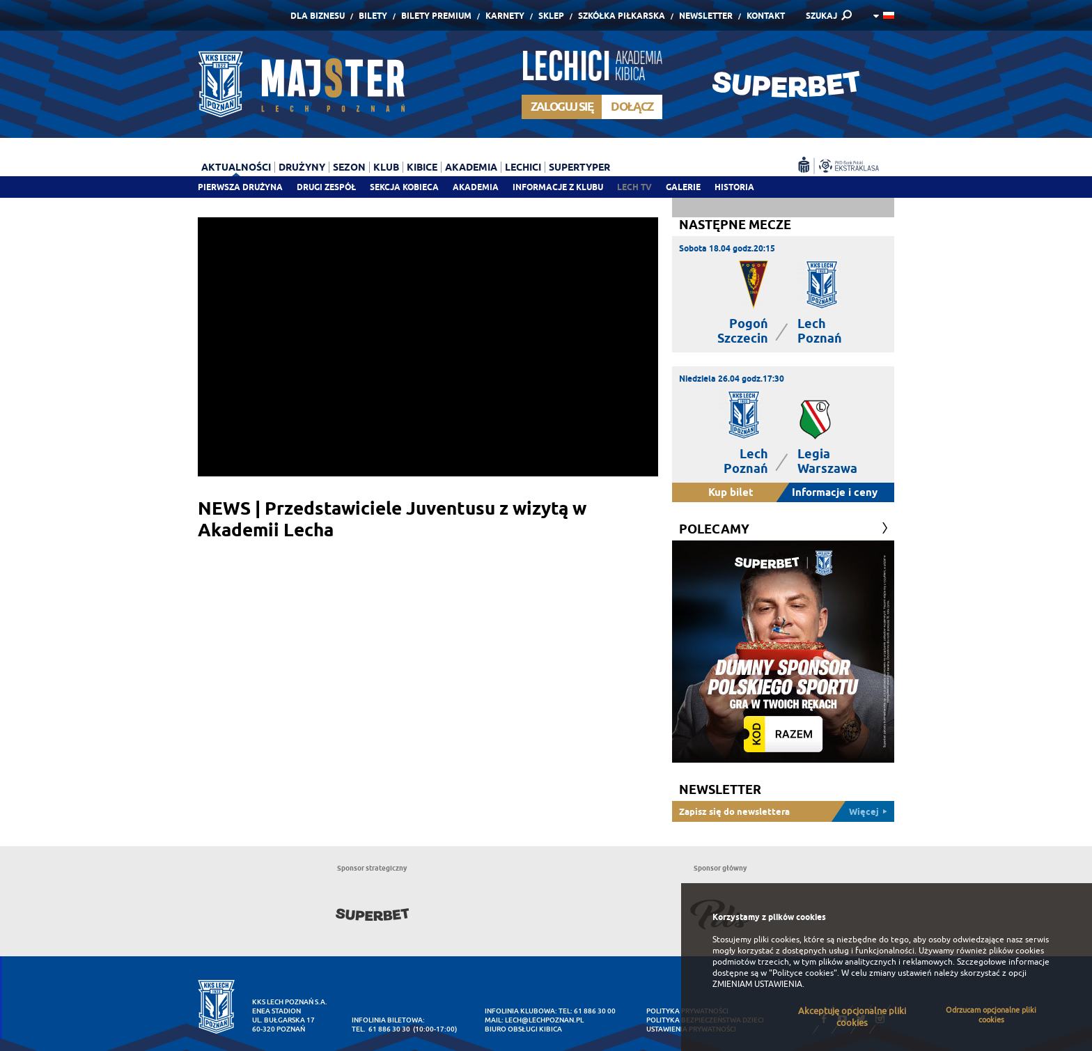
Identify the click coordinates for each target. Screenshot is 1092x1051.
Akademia (476, 187)
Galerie (683, 187)
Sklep (551, 15)
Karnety (504, 15)
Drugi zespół (326, 187)
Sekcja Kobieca (404, 187)
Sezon (349, 167)
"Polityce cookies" (803, 973)
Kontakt (766, 15)
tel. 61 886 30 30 (381, 1029)
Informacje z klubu (558, 187)
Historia (734, 187)
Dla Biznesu (317, 15)
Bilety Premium (436, 15)
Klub (386, 167)
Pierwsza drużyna (240, 187)
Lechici (523, 167)
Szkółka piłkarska (621, 15)
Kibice (422, 167)
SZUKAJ (821, 15)
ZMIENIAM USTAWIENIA (757, 984)
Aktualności (236, 167)
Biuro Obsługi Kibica (523, 1029)
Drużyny (302, 167)
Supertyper (579, 167)
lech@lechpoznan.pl (544, 1020)
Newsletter (706, 15)
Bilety (373, 15)
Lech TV (634, 187)
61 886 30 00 (595, 1010)
